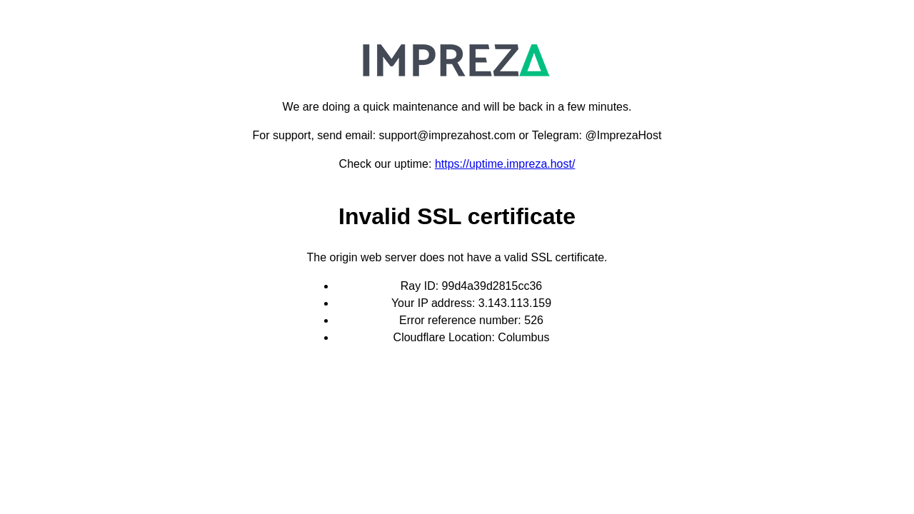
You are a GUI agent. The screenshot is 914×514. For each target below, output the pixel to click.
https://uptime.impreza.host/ (505, 164)
